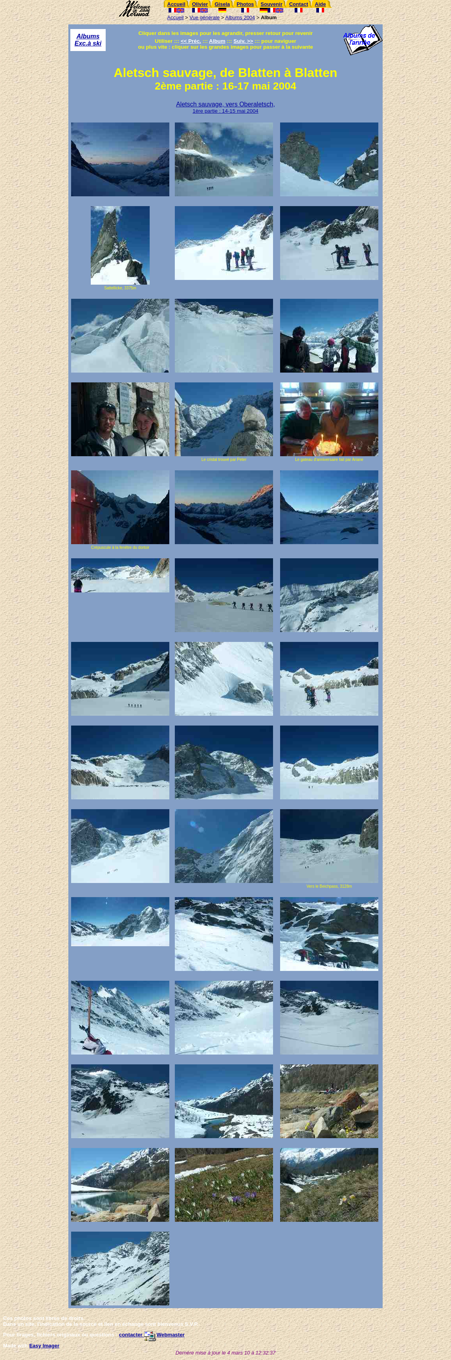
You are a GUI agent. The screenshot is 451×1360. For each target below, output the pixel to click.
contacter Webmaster (152, 1335)
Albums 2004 (240, 17)
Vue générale (204, 17)
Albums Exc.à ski (88, 40)
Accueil (175, 17)
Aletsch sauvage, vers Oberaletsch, (225, 107)
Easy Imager (44, 1346)
